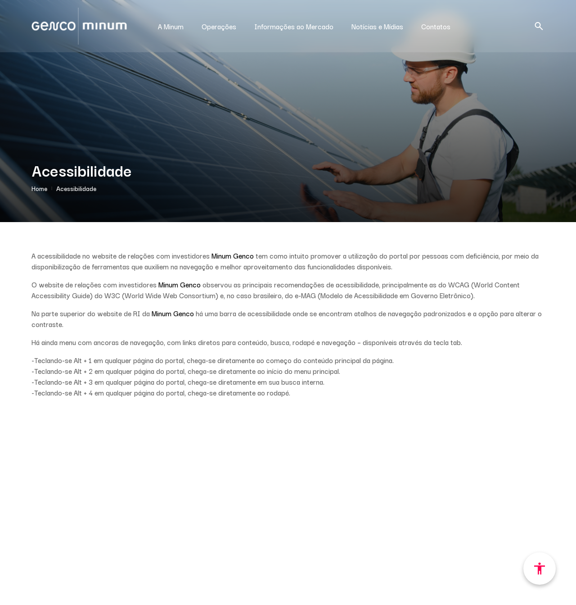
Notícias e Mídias (377, 26)
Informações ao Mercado (293, 26)
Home (39, 188)
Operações (219, 26)
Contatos (435, 26)
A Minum (171, 26)
